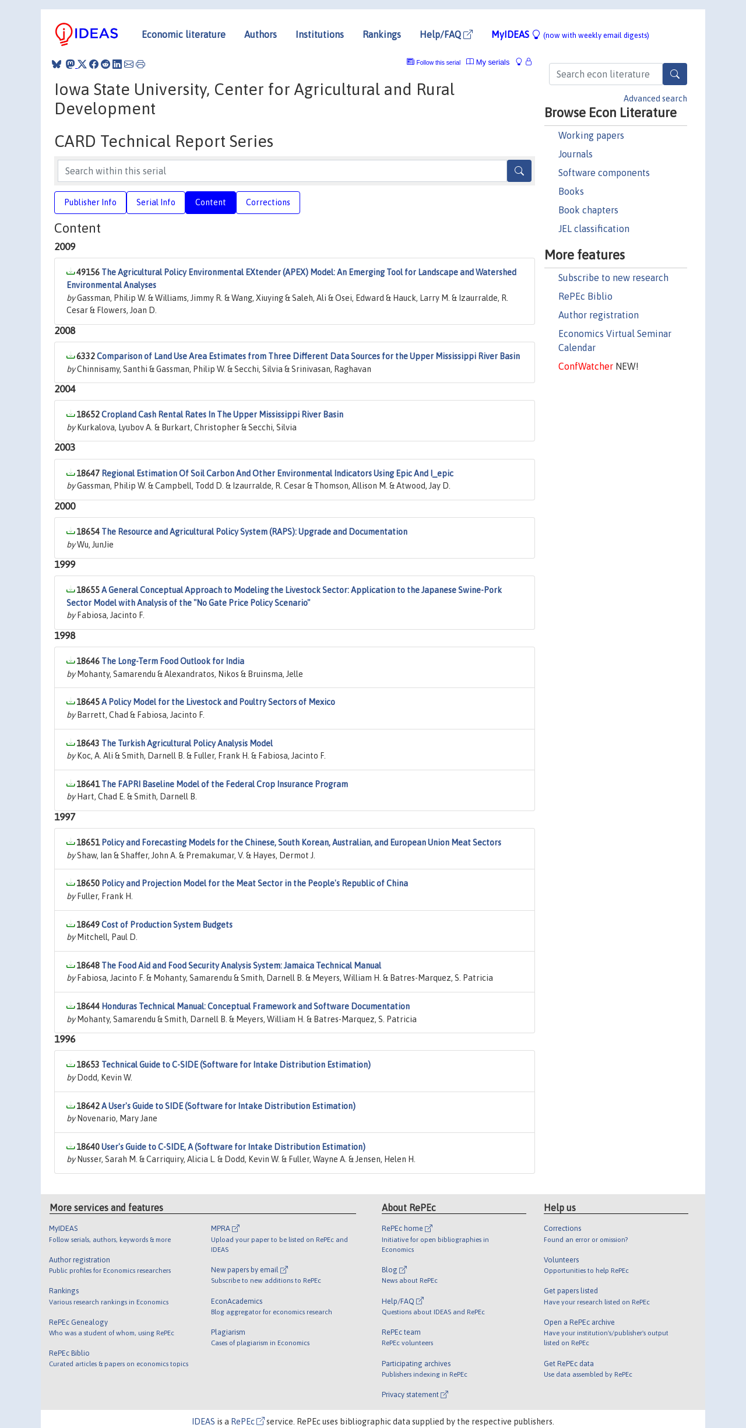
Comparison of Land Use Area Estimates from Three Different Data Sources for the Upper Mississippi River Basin (308, 356)
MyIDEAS (570, 34)
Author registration (598, 315)
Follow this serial (439, 62)
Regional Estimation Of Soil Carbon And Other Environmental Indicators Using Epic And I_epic (277, 473)
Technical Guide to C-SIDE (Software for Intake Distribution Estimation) (236, 1064)
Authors (260, 34)
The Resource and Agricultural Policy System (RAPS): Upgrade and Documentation (254, 531)
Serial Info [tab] (155, 202)
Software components (604, 172)
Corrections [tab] (268, 202)
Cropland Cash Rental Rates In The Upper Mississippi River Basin (222, 414)
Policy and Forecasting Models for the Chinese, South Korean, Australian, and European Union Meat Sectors (301, 842)
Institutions (319, 34)
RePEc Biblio (585, 296)
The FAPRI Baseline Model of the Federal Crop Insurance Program (224, 784)
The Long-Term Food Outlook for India (172, 661)
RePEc (248, 1421)
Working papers (591, 135)
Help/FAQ (446, 34)
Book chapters (588, 210)
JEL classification (593, 228)
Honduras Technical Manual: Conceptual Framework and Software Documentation (255, 1006)
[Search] (675, 74)
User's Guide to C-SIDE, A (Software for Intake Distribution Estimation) (233, 1147)
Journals (575, 154)
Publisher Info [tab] (90, 202)
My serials (487, 62)
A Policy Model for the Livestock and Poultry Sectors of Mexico (218, 702)
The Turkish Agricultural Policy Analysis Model (187, 743)
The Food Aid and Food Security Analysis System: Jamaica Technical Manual (241, 965)
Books (571, 191)
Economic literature (184, 34)
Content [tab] (210, 202)
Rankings (382, 34)
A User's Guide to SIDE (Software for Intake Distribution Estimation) (228, 1106)
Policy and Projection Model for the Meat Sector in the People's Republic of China (254, 883)
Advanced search (655, 98)
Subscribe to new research (613, 277)
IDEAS (203, 1421)
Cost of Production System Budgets (167, 924)
